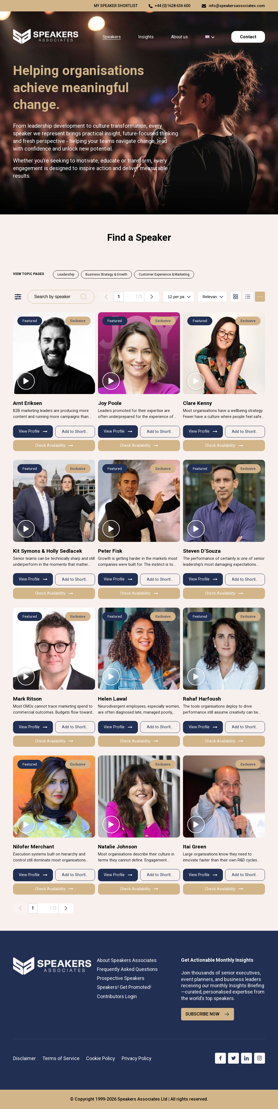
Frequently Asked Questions (127, 969)
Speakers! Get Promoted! (124, 987)
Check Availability (54, 445)
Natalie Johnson (117, 846)
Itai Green (194, 846)
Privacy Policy (136, 1058)
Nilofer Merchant (33, 846)
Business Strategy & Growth (106, 274)
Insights (146, 36)
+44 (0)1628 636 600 (172, 6)
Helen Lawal (112, 698)
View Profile (33, 431)
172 (139, 296)
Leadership (66, 274)
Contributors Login (117, 996)
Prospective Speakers (120, 978)
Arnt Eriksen (27, 403)
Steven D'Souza (202, 551)
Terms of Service (61, 1058)
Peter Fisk (110, 551)
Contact (248, 36)
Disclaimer (24, 1058)
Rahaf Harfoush (202, 698)
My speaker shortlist (116, 6)
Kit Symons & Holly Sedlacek (47, 551)
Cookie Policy (100, 1058)
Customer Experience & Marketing (164, 274)
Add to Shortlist (76, 431)
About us (179, 36)
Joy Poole (110, 403)
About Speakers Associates (127, 960)
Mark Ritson (27, 698)
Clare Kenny (197, 403)
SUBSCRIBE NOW (207, 1014)
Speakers (112, 36)
